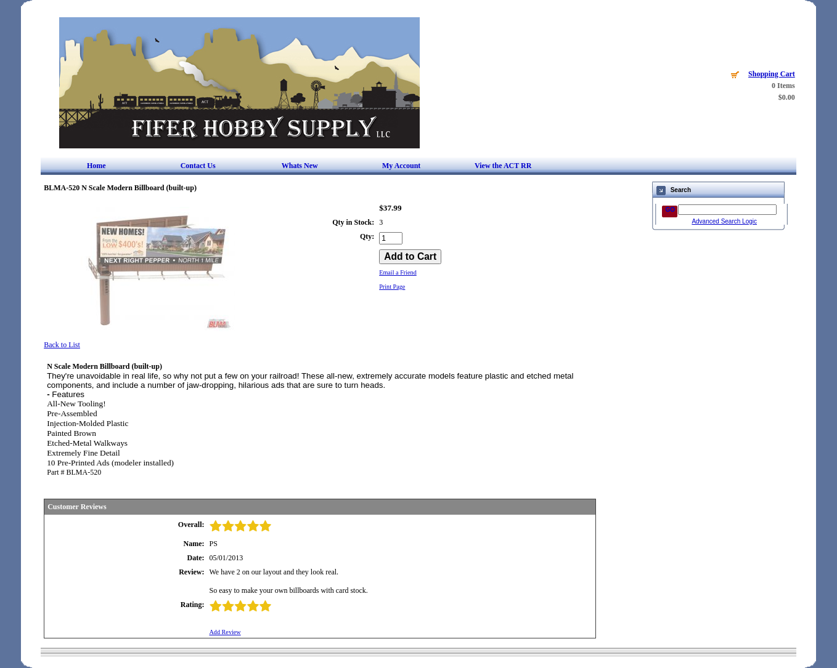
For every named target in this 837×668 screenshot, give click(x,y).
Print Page (392, 286)
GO (670, 209)
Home (96, 165)
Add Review (224, 632)
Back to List (62, 344)
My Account (401, 165)
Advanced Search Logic (724, 221)
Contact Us (198, 165)
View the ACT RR (503, 165)
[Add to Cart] (410, 256)
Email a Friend (398, 272)
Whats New (300, 165)
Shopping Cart (771, 74)
